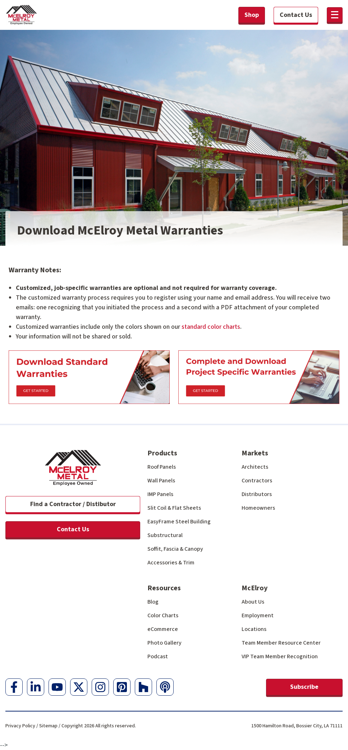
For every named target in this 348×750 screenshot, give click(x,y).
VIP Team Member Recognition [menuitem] (280, 656)
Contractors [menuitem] (257, 481)
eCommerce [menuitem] (162, 629)
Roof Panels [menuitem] (161, 467)
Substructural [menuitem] (165, 535)
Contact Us (73, 529)
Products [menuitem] (162, 453)
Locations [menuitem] (254, 629)
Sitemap (48, 725)
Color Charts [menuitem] (162, 615)
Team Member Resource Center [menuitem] (281, 643)
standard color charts (211, 326)
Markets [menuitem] (255, 453)
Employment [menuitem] (258, 615)
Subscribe (304, 686)
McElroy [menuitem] (254, 588)
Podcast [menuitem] (157, 656)
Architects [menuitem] (255, 467)
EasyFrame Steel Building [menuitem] (179, 522)
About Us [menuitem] (253, 602)
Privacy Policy (20, 725)
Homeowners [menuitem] (258, 508)
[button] (335, 14)
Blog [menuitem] (153, 602)
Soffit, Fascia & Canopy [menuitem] (175, 549)
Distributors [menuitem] (257, 494)
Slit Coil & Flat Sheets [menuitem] (174, 508)
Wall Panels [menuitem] (161, 481)
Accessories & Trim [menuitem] (170, 563)
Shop (251, 14)
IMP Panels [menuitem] (160, 494)
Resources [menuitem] (164, 588)
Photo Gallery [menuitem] (164, 643)
